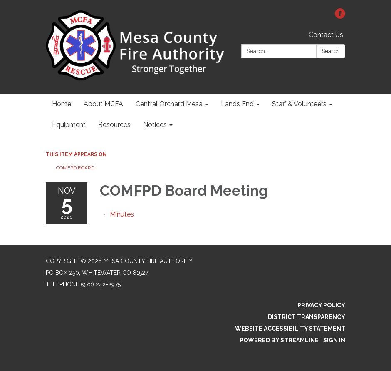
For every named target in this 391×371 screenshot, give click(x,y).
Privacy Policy (321, 305)
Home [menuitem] (61, 104)
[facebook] (340, 16)
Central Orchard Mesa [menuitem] (169, 104)
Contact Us (326, 35)
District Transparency (306, 317)
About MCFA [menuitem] (103, 104)
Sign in (334, 340)
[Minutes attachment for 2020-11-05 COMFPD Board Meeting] (122, 214)
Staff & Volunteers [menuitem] (299, 104)
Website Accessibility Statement (290, 328)
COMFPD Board (75, 168)
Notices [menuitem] (155, 125)
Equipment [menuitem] (69, 125)
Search (331, 51)
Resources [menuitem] (114, 125)
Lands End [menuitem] (237, 104)
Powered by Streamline (279, 340)
